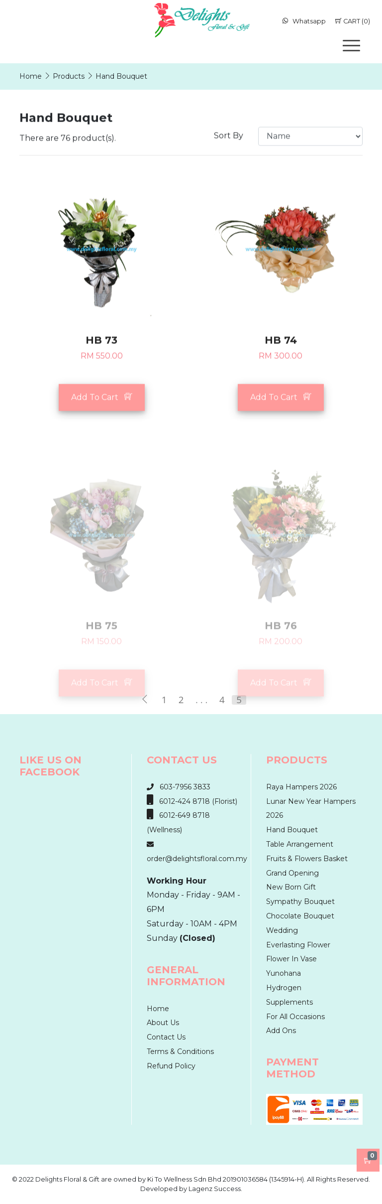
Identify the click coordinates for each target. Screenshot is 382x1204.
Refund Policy (171, 1065)
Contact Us (166, 1037)
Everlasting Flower (298, 944)
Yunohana (283, 973)
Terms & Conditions (180, 1051)
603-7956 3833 (178, 786)
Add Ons (281, 1030)
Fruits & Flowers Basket (307, 858)
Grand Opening (292, 873)
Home (158, 1008)
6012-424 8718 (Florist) (192, 801)
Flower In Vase (291, 958)
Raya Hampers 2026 (301, 786)
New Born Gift (291, 887)
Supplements (289, 1002)
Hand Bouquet (292, 829)
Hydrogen (283, 987)
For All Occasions (295, 1016)
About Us (163, 1022)
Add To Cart (101, 409)
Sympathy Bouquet (300, 901)
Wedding (282, 930)
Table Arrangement (299, 844)
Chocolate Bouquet (300, 915)
